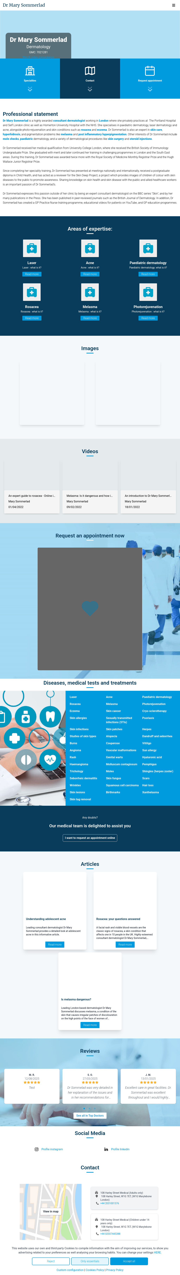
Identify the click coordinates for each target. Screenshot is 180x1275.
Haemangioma (79, 764)
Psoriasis (148, 718)
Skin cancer (113, 711)
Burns (73, 743)
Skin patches (114, 729)
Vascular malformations (121, 750)
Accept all (129, 1261)
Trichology (76, 771)
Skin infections (79, 729)
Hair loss (148, 785)
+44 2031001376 (109, 1203)
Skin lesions (77, 792)
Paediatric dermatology (157, 697)
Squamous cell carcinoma (122, 785)
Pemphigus (149, 764)
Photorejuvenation (154, 704)
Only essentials (90, 1261)
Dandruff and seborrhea (157, 736)
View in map (51, 1211)
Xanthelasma (150, 792)
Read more (31, 274)
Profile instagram (52, 1149)
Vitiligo (146, 743)
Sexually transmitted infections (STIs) (119, 720)
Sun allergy (149, 750)
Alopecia (111, 736)
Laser (73, 697)
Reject (51, 1261)
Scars (146, 778)
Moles (110, 771)
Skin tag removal (80, 799)
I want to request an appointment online (90, 838)
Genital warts (114, 757)
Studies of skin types (83, 736)
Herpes (147, 729)
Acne (109, 697)
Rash (73, 757)
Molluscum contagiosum (121, 764)
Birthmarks (113, 792)
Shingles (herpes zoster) (157, 771)
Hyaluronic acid (152, 757)
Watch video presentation (38, 57)
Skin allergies (78, 718)
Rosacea (75, 704)
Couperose (113, 743)
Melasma (112, 704)
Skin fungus (113, 778)
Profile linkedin (120, 1149)
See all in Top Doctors (90, 1115)
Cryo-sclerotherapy (154, 711)
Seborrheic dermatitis (83, 778)
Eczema (75, 711)
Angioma (75, 750)
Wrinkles (75, 785)
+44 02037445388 (110, 1233)
